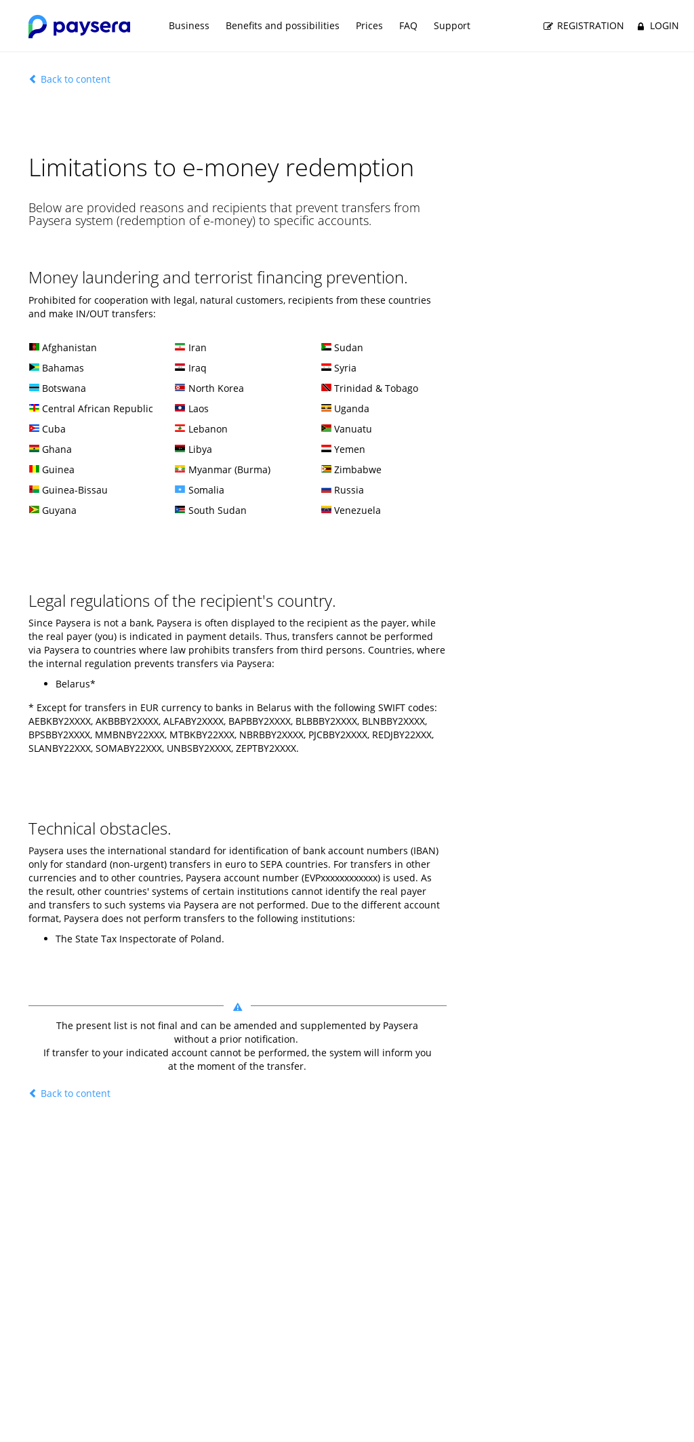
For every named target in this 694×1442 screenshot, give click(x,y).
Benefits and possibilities (283, 25)
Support (452, 25)
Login (656, 26)
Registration (583, 26)
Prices (369, 25)
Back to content (69, 79)
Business (189, 25)
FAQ (408, 25)
